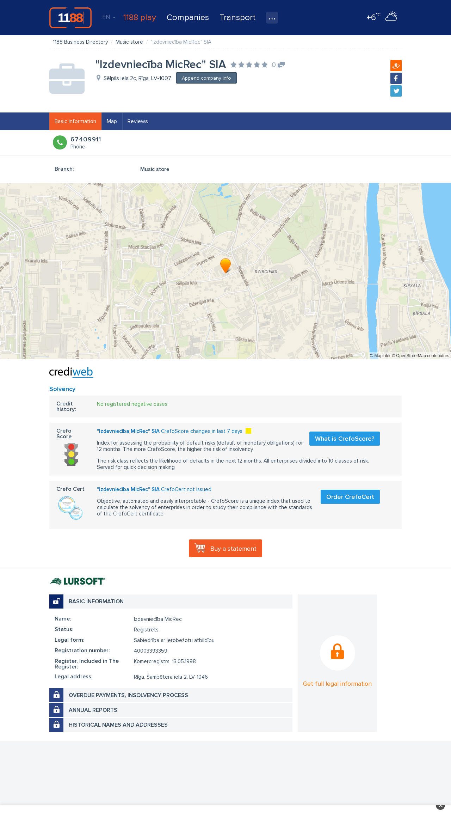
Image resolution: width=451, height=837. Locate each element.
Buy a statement (233, 548)
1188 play (139, 17)
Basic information (75, 121)
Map (112, 121)
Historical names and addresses (118, 724)
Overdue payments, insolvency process (128, 695)
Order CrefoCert (350, 497)
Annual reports (93, 710)
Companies (188, 17)
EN (109, 17)
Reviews (138, 121)
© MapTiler (380, 355)
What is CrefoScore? (344, 438)
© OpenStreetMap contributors (420, 355)
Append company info (206, 78)
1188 (70, 17)
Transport (237, 17)
